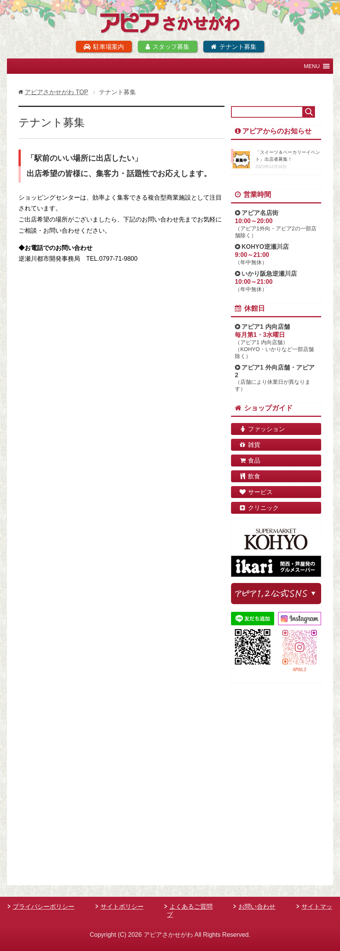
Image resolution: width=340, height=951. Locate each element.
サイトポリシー (122, 906)
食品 (249, 460)
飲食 (249, 476)
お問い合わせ (256, 906)
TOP (56, 91)
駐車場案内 (104, 46)
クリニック (259, 507)
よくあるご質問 (191, 906)
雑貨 (249, 444)
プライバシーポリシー (43, 906)
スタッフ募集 (167, 46)
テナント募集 (233, 46)
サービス (256, 491)
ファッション (262, 428)
